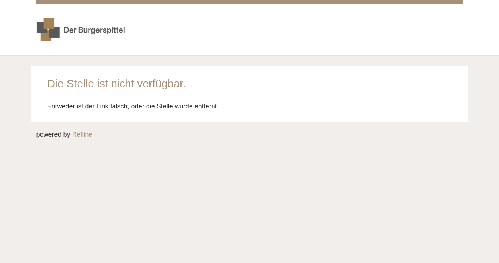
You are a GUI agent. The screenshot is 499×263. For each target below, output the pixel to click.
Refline (82, 134)
